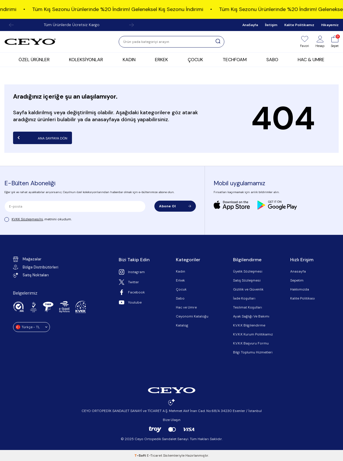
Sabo (180, 298)
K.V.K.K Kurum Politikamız (253, 334)
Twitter (129, 282)
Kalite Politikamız (299, 25)
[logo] (30, 42)
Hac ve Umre (186, 307)
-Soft (140, 455)
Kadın (180, 271)
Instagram (132, 272)
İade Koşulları (244, 298)
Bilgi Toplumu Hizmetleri (252, 352)
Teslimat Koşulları (247, 307)
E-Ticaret (154, 455)
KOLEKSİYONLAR (86, 60)
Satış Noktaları (31, 275)
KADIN (129, 60)
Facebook (132, 292)
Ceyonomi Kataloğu (192, 316)
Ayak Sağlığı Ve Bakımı (251, 316)
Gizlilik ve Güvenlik (248, 289)
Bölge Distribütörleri (35, 267)
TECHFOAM (235, 60)
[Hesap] (319, 41)
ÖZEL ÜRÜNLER (34, 60)
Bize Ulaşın (171, 420)
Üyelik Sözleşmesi (247, 271)
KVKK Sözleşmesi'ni (27, 219)
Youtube (130, 302)
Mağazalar (27, 259)
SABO (272, 60)
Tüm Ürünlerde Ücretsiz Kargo (72, 24)
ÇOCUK (195, 60)
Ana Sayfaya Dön (42, 137)
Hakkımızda (299, 289)
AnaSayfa (250, 25)
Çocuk (181, 289)
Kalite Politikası (302, 298)
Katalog (182, 325)
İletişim (271, 25)
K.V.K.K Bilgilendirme (249, 325)
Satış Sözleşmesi (247, 280)
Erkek (180, 280)
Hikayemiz (330, 25)
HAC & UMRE (311, 60)
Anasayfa (298, 271)
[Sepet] (335, 41)
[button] (11, 25)
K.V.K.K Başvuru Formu (251, 343)
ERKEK (161, 60)
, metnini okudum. (38, 219)
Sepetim (297, 280)
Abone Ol (175, 206)
